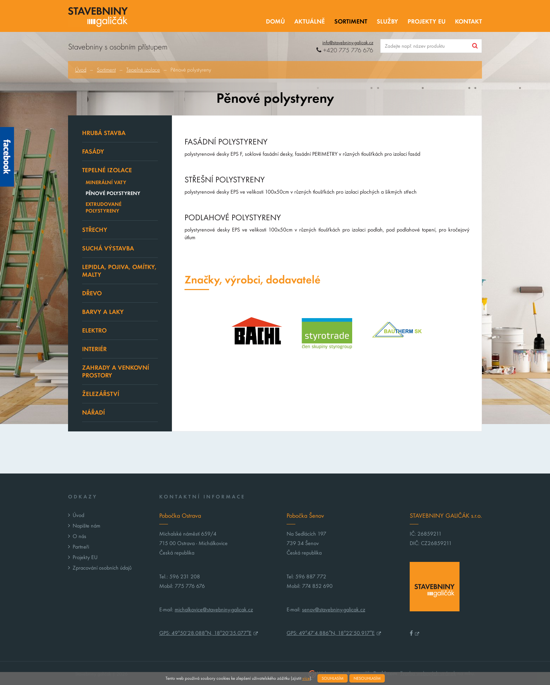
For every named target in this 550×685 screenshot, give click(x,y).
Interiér (94, 349)
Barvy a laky (103, 312)
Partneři (81, 546)
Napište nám (86, 525)
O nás (79, 536)
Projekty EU (426, 21)
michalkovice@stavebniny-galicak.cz (214, 609)
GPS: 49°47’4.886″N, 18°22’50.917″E (331, 633)
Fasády (93, 151)
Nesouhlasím (367, 678)
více (306, 678)
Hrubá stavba (104, 133)
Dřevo (92, 293)
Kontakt (468, 21)
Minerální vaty (106, 182)
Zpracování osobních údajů (102, 567)
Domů (275, 21)
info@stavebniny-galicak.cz (347, 43)
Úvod (80, 70)
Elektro (94, 330)
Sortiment (350, 21)
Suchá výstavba (108, 248)
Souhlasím (332, 678)
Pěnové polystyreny (113, 193)
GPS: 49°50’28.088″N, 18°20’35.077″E (205, 633)
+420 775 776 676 (344, 50)
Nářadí (93, 412)
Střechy (94, 230)
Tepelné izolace (143, 70)
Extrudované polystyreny (103, 207)
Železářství (100, 394)
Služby (387, 21)
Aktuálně (309, 21)
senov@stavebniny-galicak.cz (333, 609)
